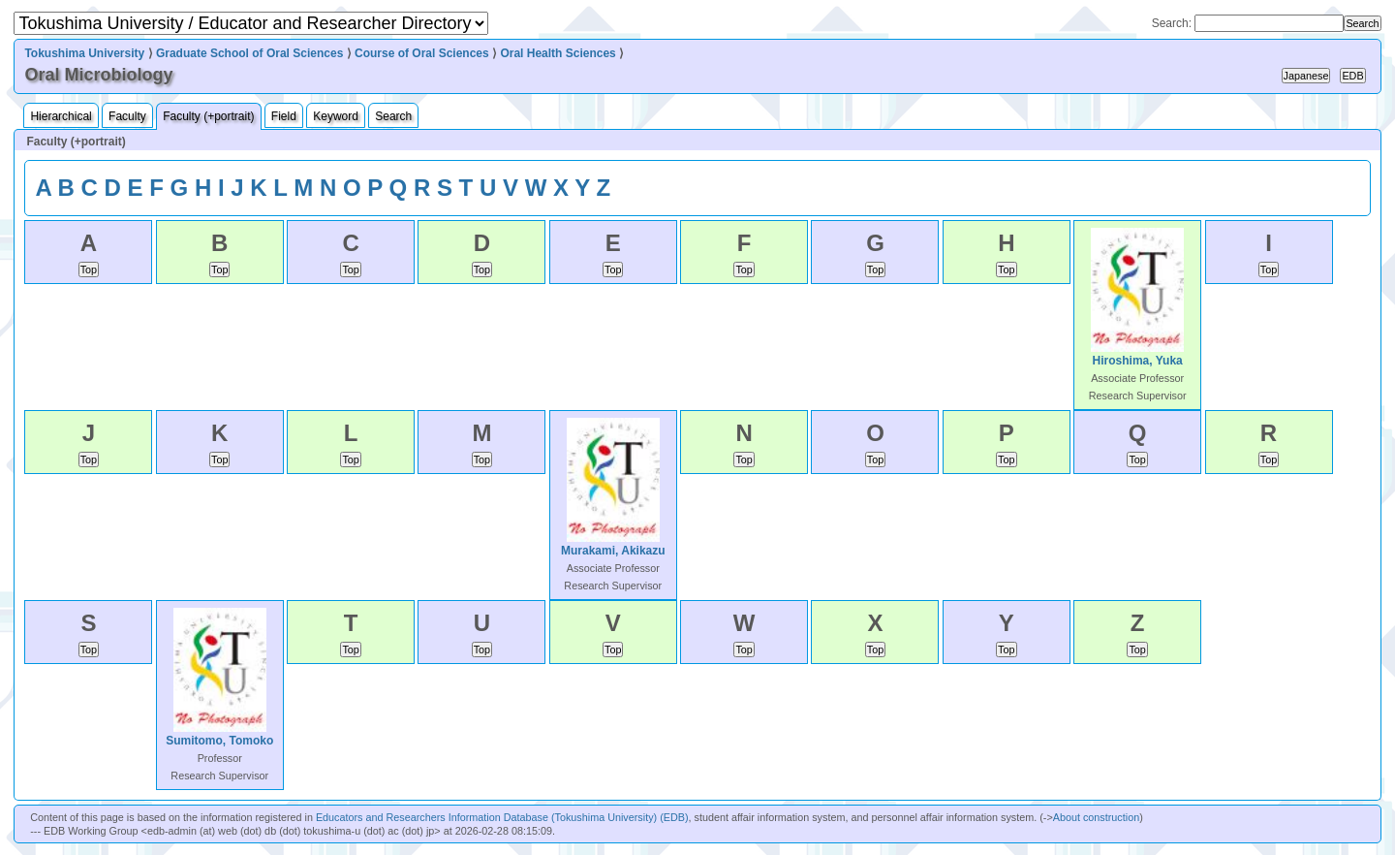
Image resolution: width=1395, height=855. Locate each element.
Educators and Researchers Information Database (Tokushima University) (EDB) (502, 817)
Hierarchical (60, 116)
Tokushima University (84, 53)
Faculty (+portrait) (208, 116)
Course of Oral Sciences (422, 53)
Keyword (335, 116)
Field (283, 116)
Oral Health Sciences (557, 53)
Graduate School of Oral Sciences (249, 53)
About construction (1096, 817)
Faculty (127, 116)
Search (393, 116)
